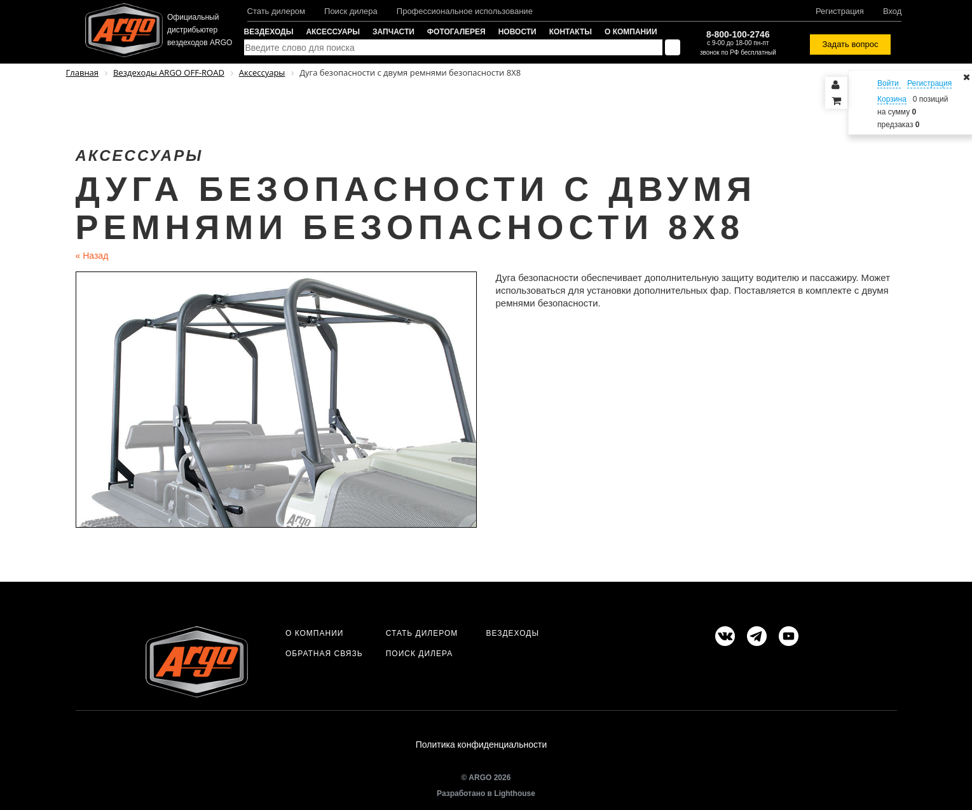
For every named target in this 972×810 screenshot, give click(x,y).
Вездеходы (269, 31)
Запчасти (393, 31)
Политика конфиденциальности (481, 746)
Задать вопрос (851, 44)
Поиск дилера (351, 11)
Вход (892, 11)
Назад (92, 256)
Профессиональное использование (465, 11)
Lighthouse (514, 795)
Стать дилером (276, 11)
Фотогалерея (456, 31)
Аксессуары (333, 31)
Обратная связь (324, 653)
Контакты (570, 31)
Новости (517, 31)
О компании (631, 31)
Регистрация (840, 11)
